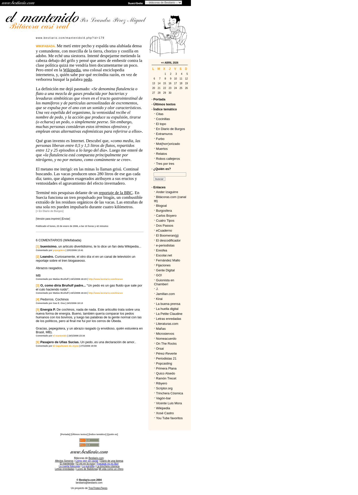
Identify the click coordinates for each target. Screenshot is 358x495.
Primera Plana (166, 368)
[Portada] (65, 434)
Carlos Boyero (166, 215)
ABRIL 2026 (171, 62)
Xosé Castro (165, 413)
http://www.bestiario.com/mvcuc (106, 279)
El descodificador (168, 240)
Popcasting (164, 363)
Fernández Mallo (168, 260)
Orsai (160, 348)
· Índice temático (164, 109)
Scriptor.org (164, 388)
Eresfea (161, 250)
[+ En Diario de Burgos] (49, 211)
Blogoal (161, 205)
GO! (159, 275)
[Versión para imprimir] (48, 218)
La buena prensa (168, 304)
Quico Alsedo (165, 373)
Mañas (161, 328)
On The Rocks (166, 343)
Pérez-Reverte (166, 353)
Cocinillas (163, 119)
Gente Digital (165, 270)
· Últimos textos (164, 104)
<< (162, 62)
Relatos (161, 154)
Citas (160, 114)
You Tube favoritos (169, 418)
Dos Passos (164, 225)
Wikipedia (163, 408)
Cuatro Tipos (165, 220)
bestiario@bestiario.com (89, 482)
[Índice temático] (97, 434)
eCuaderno (164, 230)
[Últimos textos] (79, 434)
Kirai (159, 299)
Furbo (160, 139)
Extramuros (164, 134)
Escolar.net (164, 255)
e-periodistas (165, 245)
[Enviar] (66, 218)
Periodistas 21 (166, 358)
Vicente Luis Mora (169, 403)
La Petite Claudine (169, 314)
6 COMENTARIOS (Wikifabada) (58, 240)
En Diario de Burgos (170, 129)
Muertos (162, 149)
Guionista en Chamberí (164, 282)
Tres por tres (165, 163)
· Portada (159, 99)
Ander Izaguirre (167, 192)
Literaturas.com (167, 324)
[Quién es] (112, 434)
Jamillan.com (165, 294)
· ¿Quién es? (161, 169)
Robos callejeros (168, 159)
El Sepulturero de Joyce (66, 346)
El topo (161, 124)
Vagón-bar (163, 398)
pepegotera (59, 250)
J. (157, 289)
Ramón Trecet (166, 378)
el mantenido (60, 335)
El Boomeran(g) (167, 235)
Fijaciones (163, 265)
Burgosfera (165, 210)
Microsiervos (165, 333)
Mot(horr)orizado (168, 144)
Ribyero (161, 383)
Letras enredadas (168, 319)
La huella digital (167, 309)
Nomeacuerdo (166, 338)
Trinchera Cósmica (169, 393)
